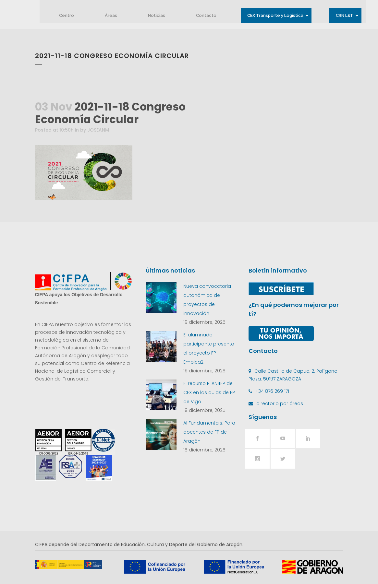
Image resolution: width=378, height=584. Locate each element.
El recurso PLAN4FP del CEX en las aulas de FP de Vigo (209, 392)
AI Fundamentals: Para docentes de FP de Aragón (209, 432)
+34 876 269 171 (272, 391)
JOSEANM (98, 130)
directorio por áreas (279, 403)
